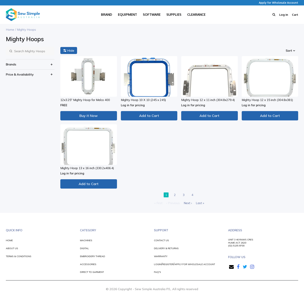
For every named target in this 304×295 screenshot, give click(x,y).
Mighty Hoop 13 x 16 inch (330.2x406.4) (87, 168)
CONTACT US (161, 240)
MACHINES (86, 240)
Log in (283, 15)
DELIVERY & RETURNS (166, 248)
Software (152, 14)
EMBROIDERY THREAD (92, 256)
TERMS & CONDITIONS (18, 256)
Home (10, 29)
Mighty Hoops (26, 29)
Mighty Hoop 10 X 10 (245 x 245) (143, 100)
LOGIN (157, 264)
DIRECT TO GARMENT (92, 272)
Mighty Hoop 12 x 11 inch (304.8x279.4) (208, 100)
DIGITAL (84, 248)
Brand (106, 14)
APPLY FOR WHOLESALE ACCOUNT (194, 264)
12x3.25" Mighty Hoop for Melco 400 (85, 100)
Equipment (127, 14)
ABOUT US (12, 248)
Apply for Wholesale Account (278, 2)
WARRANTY (160, 256)
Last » (200, 203)
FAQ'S (157, 272)
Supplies (173, 14)
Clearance (196, 14)
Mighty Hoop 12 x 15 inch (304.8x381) (267, 100)
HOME (9, 240)
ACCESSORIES (88, 264)
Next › (188, 203)
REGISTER (167, 264)
